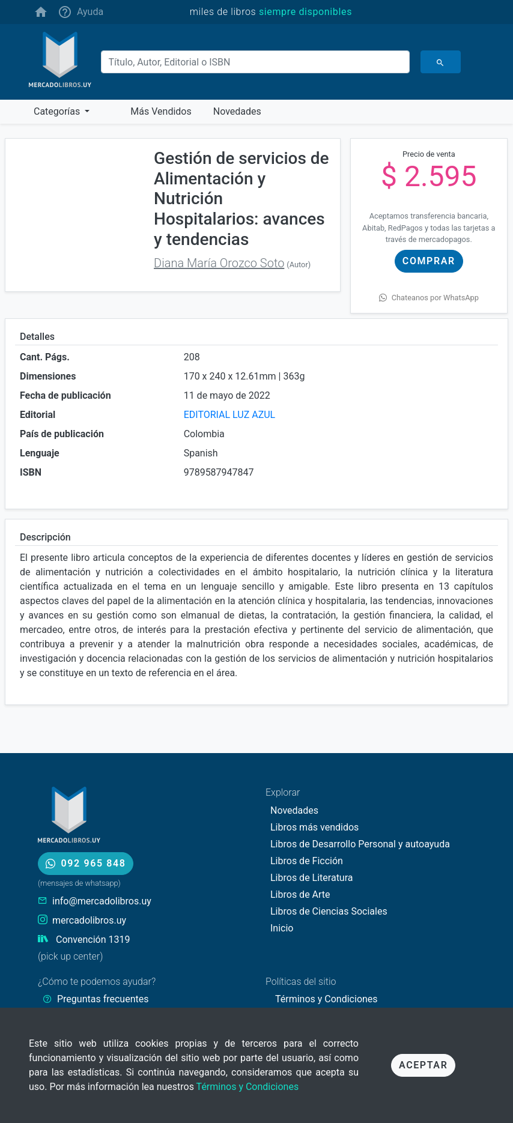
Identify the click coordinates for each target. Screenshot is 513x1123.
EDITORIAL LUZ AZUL (230, 414)
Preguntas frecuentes (102, 999)
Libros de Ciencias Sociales (328, 911)
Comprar (428, 261)
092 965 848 (86, 863)
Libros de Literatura (311, 877)
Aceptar (423, 1065)
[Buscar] (255, 61)
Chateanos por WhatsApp (429, 297)
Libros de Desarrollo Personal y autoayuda (360, 844)
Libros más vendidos (314, 827)
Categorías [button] (58, 111)
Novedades (294, 810)
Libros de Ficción (306, 861)
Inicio (281, 928)
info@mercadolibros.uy (101, 901)
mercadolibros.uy (89, 920)
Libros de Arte (300, 894)
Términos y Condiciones (247, 1086)
